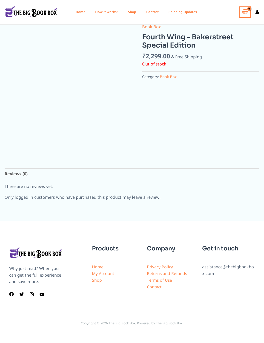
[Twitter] (21, 294)
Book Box (151, 26)
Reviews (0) (16, 173)
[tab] (16, 173)
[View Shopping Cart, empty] (245, 12)
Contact (156, 12)
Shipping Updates (187, 12)
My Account (103, 273)
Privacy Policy (160, 266)
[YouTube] (42, 294)
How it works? (108, 12)
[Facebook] (11, 294)
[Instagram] (31, 294)
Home (81, 12)
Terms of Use (160, 280)
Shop (135, 12)
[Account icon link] (257, 12)
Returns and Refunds (167, 273)
